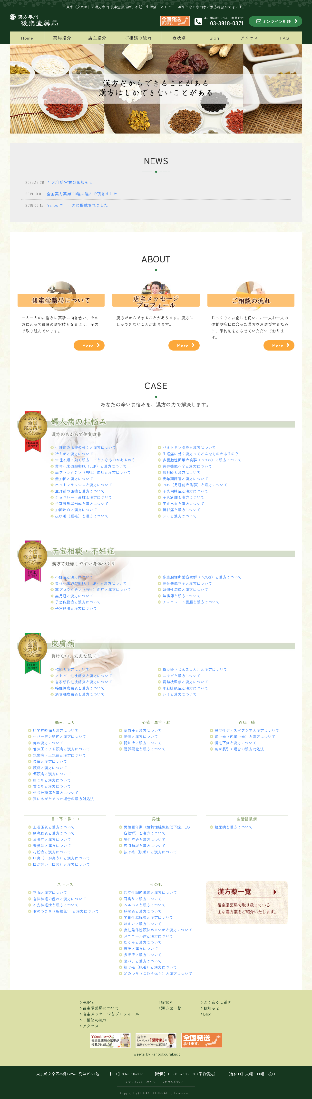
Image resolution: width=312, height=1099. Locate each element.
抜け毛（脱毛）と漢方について (81, 515)
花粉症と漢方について (52, 851)
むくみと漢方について (143, 942)
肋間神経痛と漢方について (56, 730)
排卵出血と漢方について (76, 509)
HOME (88, 1002)
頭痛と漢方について (50, 767)
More (88, 345)
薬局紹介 (62, 38)
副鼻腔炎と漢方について (54, 833)
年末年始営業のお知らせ (70, 182)
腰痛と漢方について (50, 761)
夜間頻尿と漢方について (145, 845)
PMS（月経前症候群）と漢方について (195, 484)
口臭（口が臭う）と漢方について (61, 858)
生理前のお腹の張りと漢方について (85, 447)
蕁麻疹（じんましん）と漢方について (195, 669)
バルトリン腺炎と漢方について (189, 447)
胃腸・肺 (247, 722)
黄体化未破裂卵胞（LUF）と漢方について (91, 466)
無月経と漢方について (182, 472)
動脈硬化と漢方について (145, 748)
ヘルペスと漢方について (145, 904)
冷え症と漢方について (74, 453)
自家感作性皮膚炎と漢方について (83, 681)
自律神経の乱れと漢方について (59, 898)
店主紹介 (97, 38)
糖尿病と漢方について (233, 826)
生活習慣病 (247, 819)
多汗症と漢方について (143, 954)
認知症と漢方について (143, 742)
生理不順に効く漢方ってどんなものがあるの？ (95, 459)
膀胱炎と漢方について (143, 911)
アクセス (249, 38)
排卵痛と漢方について (182, 509)
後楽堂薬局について (101, 1008)
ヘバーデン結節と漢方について (59, 736)
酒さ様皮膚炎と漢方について (80, 694)
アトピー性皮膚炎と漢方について (83, 675)
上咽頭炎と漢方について (54, 826)
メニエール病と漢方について (148, 936)
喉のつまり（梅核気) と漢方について (66, 911)
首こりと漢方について (52, 786)
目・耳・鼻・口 (65, 819)
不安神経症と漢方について (56, 904)
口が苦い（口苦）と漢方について (61, 864)
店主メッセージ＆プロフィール (111, 1014)
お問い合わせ (174, 1082)
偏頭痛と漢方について (52, 773)
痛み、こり (65, 722)
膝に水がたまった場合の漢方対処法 (63, 798)
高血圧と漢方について (143, 730)
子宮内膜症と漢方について (185, 491)
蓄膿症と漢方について (52, 839)
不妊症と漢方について (74, 577)
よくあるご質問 (217, 1002)
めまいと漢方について (143, 923)
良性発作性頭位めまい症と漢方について (158, 929)
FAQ (284, 38)
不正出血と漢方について (184, 503)
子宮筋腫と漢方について (184, 497)
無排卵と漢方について (74, 478)
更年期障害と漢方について (185, 478)
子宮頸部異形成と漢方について (81, 503)
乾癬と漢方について (72, 669)
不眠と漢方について (50, 892)
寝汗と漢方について (141, 948)
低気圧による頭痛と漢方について (61, 748)
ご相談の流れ (138, 38)
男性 (156, 819)
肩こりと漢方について (52, 780)
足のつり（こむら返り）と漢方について (158, 973)
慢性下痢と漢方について (235, 742)
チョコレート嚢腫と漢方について (83, 497)
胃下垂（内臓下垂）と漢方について (244, 736)
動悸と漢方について (141, 736)
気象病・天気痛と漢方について (59, 755)
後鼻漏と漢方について (52, 845)
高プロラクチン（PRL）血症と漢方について (93, 472)
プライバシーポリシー (143, 1082)
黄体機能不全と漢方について (187, 466)
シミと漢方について (180, 515)
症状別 (179, 38)
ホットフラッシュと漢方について (83, 484)
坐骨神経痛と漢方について (56, 792)
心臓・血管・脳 (156, 722)
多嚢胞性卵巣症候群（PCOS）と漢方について (202, 459)
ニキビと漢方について (182, 675)
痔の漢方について (48, 742)
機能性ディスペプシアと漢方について (246, 730)
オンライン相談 (277, 21)
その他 (156, 884)
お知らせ (211, 1008)
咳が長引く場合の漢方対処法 (239, 748)
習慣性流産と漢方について (185, 589)
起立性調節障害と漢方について (150, 892)
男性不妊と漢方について (145, 839)
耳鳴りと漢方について (143, 898)
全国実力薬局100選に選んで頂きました (82, 194)
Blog (214, 38)
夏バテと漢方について (143, 961)
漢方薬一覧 (171, 1008)
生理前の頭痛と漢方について (80, 491)
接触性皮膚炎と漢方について (80, 688)
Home (27, 38)
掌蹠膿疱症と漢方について (185, 688)
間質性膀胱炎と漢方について (148, 917)
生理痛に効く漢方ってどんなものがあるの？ (201, 453)
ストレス (65, 884)
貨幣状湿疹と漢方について (185, 681)
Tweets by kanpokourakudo (156, 1054)
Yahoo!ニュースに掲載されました (77, 205)
